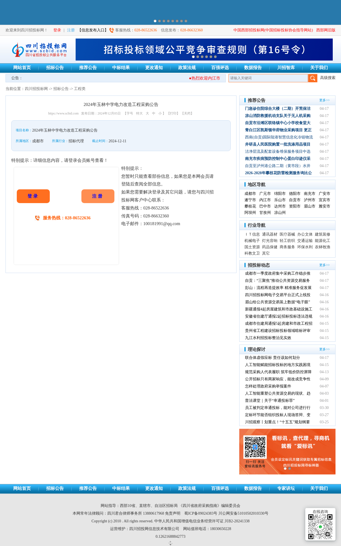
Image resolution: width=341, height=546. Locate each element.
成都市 (250, 194)
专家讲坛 (286, 488)
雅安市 (324, 206)
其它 (266, 253)
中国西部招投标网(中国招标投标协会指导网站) (273, 30)
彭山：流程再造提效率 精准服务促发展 (278, 288)
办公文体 (305, 234)
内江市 (265, 200)
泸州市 (309, 200)
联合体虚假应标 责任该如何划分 (272, 358)
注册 (71, 30)
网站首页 (22, 67)
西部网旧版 (326, 30)
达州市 (280, 206)
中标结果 (121, 67)
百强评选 (220, 67)
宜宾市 (324, 200)
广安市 (324, 194)
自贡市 (295, 200)
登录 (57, 30)
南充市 (309, 194)
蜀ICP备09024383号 (200, 513)
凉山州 (280, 213)
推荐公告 (88, 67)
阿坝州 (250, 213)
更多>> (324, 100)
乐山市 (280, 200)
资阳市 (295, 206)
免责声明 (172, 513)
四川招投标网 (36, 89)
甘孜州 (265, 213)
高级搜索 (328, 78)
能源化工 (322, 241)
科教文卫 (252, 253)
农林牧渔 (322, 247)
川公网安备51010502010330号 (243, 513)
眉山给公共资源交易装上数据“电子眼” (277, 302)
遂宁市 (250, 200)
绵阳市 (280, 194)
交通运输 (305, 241)
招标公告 (55, 67)
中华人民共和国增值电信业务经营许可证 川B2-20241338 (202, 521)
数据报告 (253, 67)
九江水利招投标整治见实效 (268, 338)
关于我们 (319, 67)
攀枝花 (250, 206)
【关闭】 (187, 113)
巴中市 (265, 206)
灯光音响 (269, 241)
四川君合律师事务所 (124, 513)
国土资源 (252, 247)
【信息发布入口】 (93, 30)
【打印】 (173, 113)
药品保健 (269, 247)
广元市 (265, 194)
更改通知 (154, 67)
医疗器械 (287, 234)
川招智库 (286, 67)
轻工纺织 (287, 241)
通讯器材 (269, 234)
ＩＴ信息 (252, 234)
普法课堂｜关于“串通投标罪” (270, 400)
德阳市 (295, 194)
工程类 (80, 89)
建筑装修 (322, 234)
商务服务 (287, 247)
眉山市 (309, 206)
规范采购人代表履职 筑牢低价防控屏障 (278, 372)
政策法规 (187, 67)
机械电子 (252, 241)
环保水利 (305, 247)
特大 (139, 113)
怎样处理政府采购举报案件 (268, 386)
